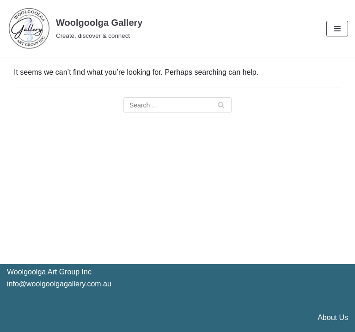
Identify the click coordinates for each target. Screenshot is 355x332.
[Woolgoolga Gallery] (74, 28)
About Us (333, 317)
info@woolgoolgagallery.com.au (59, 284)
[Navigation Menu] (337, 28)
